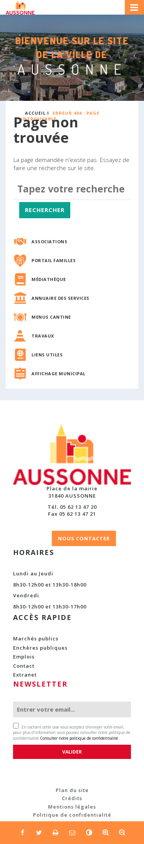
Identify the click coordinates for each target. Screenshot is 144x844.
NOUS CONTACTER (84, 538)
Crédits (72, 798)
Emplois (24, 656)
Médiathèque (48, 279)
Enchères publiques (40, 647)
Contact (24, 665)
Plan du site (72, 790)
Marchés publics (35, 638)
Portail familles (53, 260)
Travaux (42, 336)
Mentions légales (72, 806)
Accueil (35, 113)
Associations (49, 241)
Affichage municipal (58, 373)
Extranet (25, 674)
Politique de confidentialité (72, 814)
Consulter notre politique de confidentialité (79, 738)
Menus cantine (51, 317)
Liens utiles (47, 355)
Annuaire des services (60, 298)
